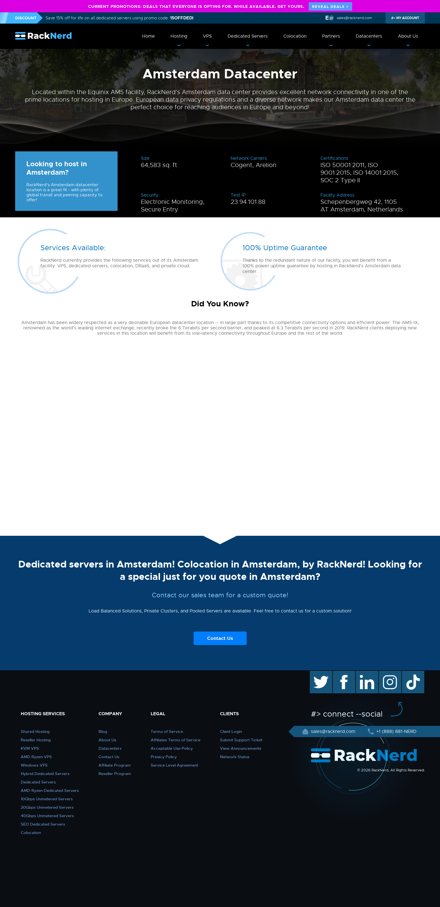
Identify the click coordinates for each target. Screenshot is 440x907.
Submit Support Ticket (241, 739)
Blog (102, 731)
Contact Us (220, 638)
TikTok (409, 673)
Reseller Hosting (36, 739)
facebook (343, 673)
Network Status (234, 756)
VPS (207, 36)
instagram (389, 673)
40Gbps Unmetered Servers (47, 815)
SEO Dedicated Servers (43, 824)
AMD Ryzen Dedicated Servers (50, 790)
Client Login (231, 731)
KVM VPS (30, 748)
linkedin (364, 673)
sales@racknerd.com (354, 17)
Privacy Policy (164, 756)
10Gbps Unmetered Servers (47, 798)
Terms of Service (167, 731)
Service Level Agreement (174, 765)
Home (148, 36)
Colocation (294, 36)
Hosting (179, 36)
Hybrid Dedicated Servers (45, 773)
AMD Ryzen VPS (36, 756)
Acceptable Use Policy (172, 748)
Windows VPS (34, 765)
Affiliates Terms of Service (175, 739)
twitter (317, 673)
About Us (408, 36)
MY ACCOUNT (407, 18)
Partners (331, 36)
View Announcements (240, 748)
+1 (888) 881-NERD (395, 731)
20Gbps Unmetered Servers (47, 807)
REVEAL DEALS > (330, 6)
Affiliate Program (114, 765)
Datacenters (369, 36)
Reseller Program (114, 773)
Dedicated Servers (248, 36)
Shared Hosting (35, 731)
